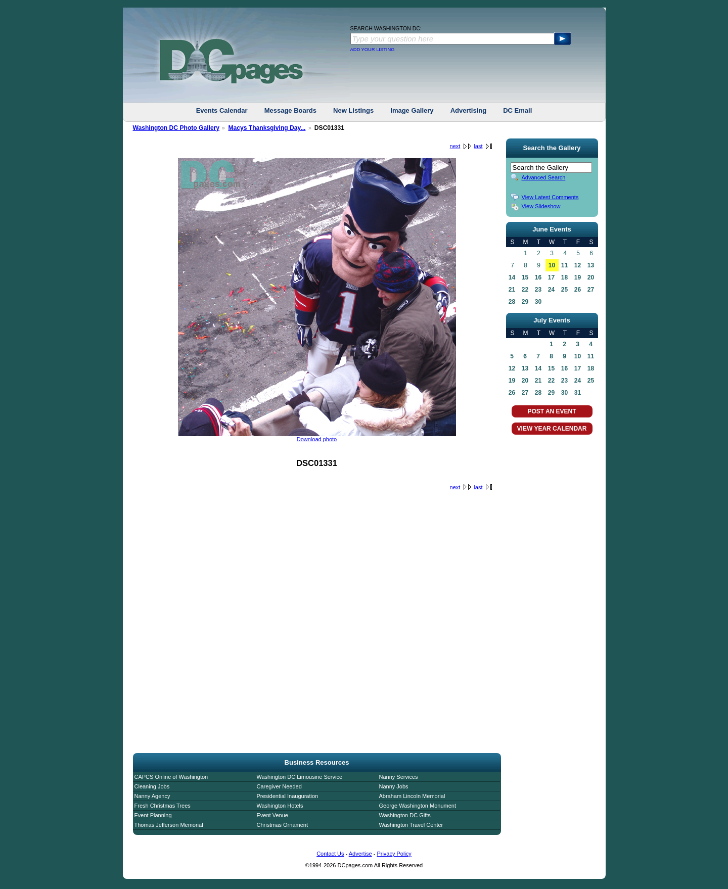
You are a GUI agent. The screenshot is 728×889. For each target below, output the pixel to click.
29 (525, 301)
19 (577, 277)
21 (512, 289)
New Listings (353, 110)
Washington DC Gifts (405, 815)
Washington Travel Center (411, 825)
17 (551, 277)
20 (590, 277)
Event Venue (272, 815)
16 (538, 277)
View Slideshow (541, 206)
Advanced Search (544, 177)
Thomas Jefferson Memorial (168, 825)
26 (577, 289)
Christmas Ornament (282, 825)
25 (564, 289)
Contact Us (330, 854)
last (478, 146)
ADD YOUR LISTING (372, 49)
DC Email (517, 110)
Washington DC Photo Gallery (176, 127)
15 (525, 277)
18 (564, 277)
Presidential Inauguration (287, 796)
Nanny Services (398, 777)
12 (577, 265)
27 (590, 289)
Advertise (360, 854)
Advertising (468, 110)
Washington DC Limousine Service (300, 777)
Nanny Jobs (393, 786)
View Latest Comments (550, 197)
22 (525, 289)
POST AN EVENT (551, 411)
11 (564, 265)
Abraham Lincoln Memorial (412, 796)
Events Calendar (222, 110)
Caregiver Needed (279, 786)
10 (552, 265)
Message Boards (290, 110)
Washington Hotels (280, 806)
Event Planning (153, 815)
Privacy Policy (394, 854)
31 (577, 392)
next (455, 146)
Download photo (317, 439)
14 (512, 277)
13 (590, 265)
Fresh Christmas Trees (162, 806)
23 (538, 289)
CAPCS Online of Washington (171, 777)
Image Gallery (411, 110)
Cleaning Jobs (152, 786)
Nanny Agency (152, 796)
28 (512, 301)
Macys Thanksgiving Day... (266, 127)
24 (551, 289)
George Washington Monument (417, 806)
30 (538, 301)
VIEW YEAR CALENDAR (552, 428)
